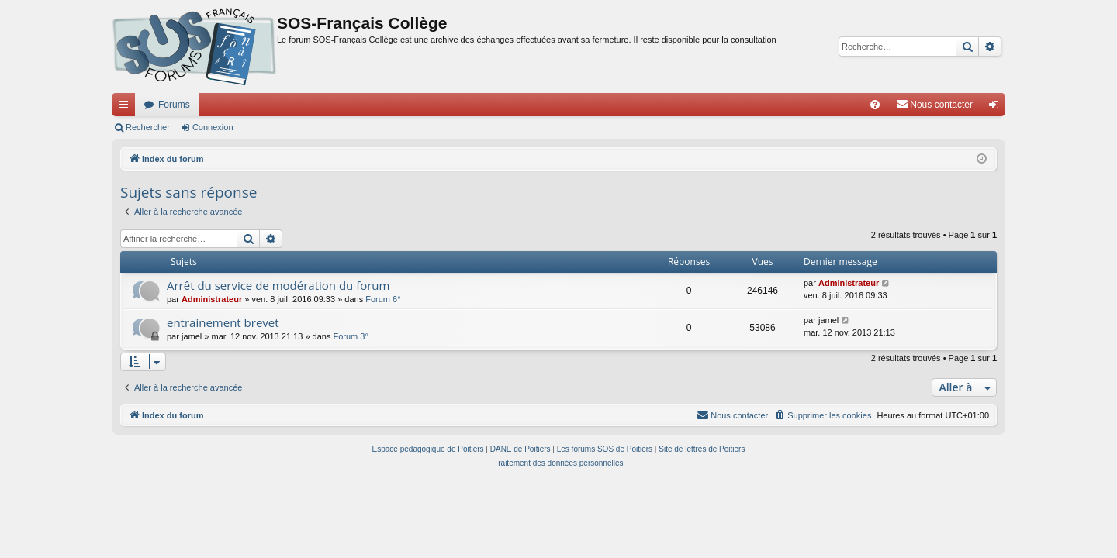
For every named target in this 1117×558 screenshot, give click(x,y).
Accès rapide (126, 107)
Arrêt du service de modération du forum (278, 285)
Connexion (212, 127)
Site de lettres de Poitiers (702, 449)
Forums (174, 104)
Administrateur (212, 299)
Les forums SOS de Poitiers (604, 449)
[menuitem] (875, 104)
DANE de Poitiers (520, 449)
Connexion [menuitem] (997, 107)
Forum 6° (382, 299)
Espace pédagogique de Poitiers (428, 449)
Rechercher (148, 127)
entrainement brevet (223, 322)
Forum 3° (350, 336)
